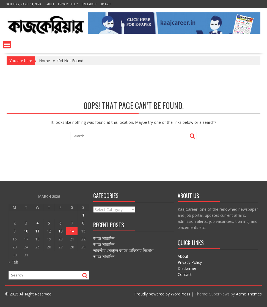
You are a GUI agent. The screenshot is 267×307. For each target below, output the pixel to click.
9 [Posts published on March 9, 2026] (14, 231)
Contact (105, 4)
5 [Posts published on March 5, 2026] (49, 223)
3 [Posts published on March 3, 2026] (26, 223)
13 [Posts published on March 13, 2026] (60, 231)
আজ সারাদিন (103, 238)
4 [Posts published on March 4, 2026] (37, 223)
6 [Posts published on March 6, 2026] (60, 223)
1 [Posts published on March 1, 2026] (83, 215)
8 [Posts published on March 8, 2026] (83, 223)
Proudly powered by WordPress (162, 294)
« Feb (13, 262)
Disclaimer (89, 4)
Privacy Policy (68, 4)
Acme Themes (249, 294)
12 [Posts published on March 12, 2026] (49, 231)
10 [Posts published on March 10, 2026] (26, 231)
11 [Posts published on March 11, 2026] (37, 231)
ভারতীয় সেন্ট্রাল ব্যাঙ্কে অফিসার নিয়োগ (123, 250)
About (50, 4)
